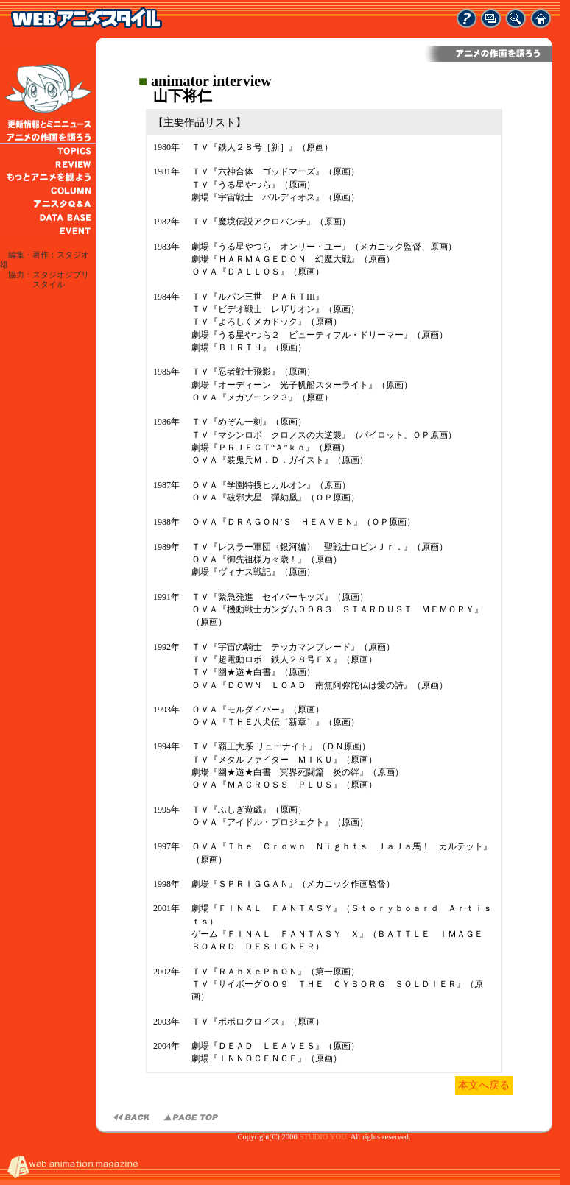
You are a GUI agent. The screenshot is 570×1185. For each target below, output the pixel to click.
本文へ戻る (484, 1085)
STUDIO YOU (322, 1137)
